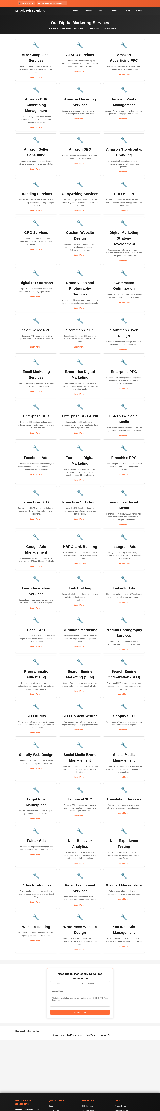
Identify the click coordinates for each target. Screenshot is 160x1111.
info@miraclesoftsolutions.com (52, 3)
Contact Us (105, 1035)
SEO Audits (36, 716)
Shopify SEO (124, 716)
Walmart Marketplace (124, 885)
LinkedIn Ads (124, 588)
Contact (139, 11)
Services (88, 11)
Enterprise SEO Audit (80, 416)
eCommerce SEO (80, 330)
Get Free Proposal (80, 1012)
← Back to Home (57, 1035)
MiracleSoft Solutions (30, 10)
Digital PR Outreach (36, 283)
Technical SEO (80, 799)
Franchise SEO (36, 502)
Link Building (80, 588)
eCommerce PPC (36, 330)
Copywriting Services (80, 194)
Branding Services (36, 194)
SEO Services (87, 1106)
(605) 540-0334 (26, 3)
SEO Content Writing (80, 716)
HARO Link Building (80, 547)
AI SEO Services (80, 55)
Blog (128, 11)
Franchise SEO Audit (80, 502)
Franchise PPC (123, 458)
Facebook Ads (36, 458)
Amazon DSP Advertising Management (36, 105)
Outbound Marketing (80, 630)
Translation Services (124, 799)
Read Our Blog (92, 1035)
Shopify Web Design (36, 755)
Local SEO (36, 630)
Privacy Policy (120, 1106)
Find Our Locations (74, 1035)
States (101, 11)
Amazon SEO (80, 149)
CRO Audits (124, 194)
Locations (115, 11)
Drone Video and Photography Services (80, 288)
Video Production (36, 885)
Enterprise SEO (36, 416)
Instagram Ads (124, 547)
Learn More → (36, 77)
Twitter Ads (36, 841)
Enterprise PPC (124, 372)
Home (75, 11)
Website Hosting (36, 927)
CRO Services (36, 233)
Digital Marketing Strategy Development (123, 238)
